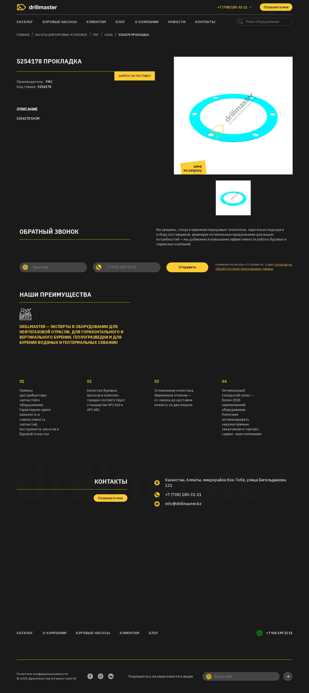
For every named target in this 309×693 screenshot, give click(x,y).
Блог (120, 21)
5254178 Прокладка (133, 35)
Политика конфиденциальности (42, 674)
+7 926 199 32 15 (279, 633)
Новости (176, 21)
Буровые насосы (60, 21)
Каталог (25, 21)
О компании (146, 21)
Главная (23, 35)
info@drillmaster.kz (183, 503)
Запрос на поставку (134, 76)
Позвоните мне (276, 7)
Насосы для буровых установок (61, 35)
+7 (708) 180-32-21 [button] (234, 7)
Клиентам (96, 21)
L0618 (109, 35)
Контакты (205, 21)
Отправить (187, 267)
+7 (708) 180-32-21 (183, 494)
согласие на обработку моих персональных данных (254, 266)
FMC (96, 35)
